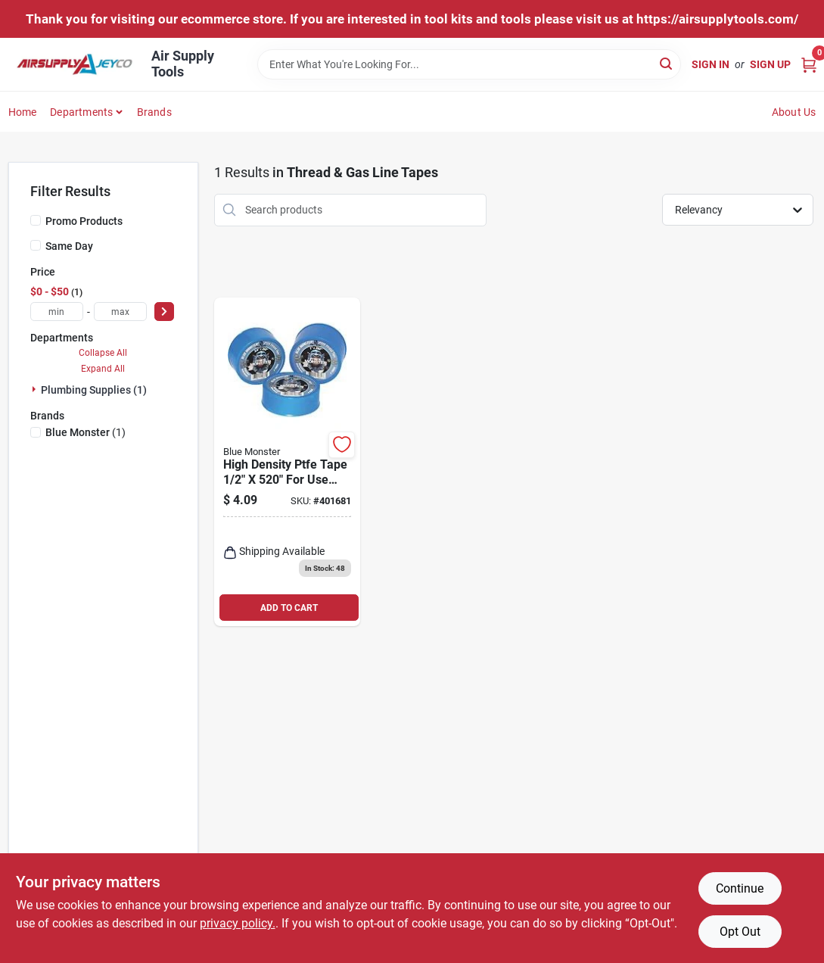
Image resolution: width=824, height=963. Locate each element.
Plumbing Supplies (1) (94, 390)
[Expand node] (36, 389)
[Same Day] (35, 245)
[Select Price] (164, 311)
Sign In (710, 64)
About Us (794, 112)
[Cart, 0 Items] (808, 64)
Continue (739, 888)
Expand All (103, 368)
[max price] (120, 311)
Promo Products (84, 221)
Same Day (69, 246)
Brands (154, 112)
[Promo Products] (35, 220)
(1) (85, 432)
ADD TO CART (289, 608)
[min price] (56, 311)
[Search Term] (469, 64)
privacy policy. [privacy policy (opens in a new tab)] (237, 923)
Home (22, 112)
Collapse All (103, 352)
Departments (81, 112)
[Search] (667, 63)
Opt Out (740, 931)
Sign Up (770, 64)
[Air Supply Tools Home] (74, 63)
